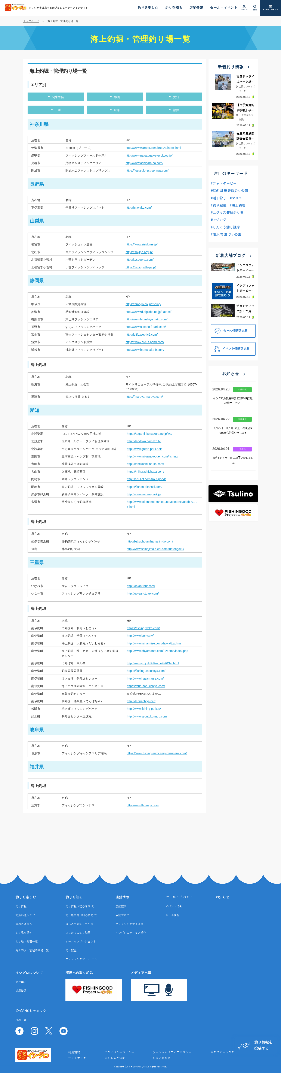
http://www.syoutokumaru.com (147, 716)
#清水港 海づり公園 (226, 235)
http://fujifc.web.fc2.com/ (142, 334)
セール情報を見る (230, 331)
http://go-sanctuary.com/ (143, 593)
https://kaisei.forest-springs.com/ (147, 170)
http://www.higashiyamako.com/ (146, 319)
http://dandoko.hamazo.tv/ (144, 441)
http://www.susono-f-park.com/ (146, 327)
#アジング (218, 220)
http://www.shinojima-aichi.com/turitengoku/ (155, 549)
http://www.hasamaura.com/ (145, 678)
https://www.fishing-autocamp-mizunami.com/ (157, 753)
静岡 (117, 97)
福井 (176, 110)
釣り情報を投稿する (254, 1045)
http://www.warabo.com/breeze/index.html (153, 147)
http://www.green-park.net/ (144, 449)
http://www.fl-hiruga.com (142, 805)
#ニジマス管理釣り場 (227, 213)
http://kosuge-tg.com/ (140, 259)
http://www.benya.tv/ (140, 635)
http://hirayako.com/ (139, 207)
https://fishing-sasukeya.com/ (146, 670)
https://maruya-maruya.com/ (144, 396)
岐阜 (117, 110)
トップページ (31, 21)
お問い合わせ (162, 1058)
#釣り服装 (218, 206)
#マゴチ (236, 198)
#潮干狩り (218, 198)
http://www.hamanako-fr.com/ (145, 349)
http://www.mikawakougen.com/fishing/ (152, 456)
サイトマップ (77, 1058)
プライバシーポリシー (119, 1052)
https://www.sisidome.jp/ (141, 244)
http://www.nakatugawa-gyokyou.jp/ (149, 155)
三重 (58, 110)
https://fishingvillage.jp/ (141, 267)
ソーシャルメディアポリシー (172, 1052)
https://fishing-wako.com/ (143, 628)
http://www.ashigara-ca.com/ (144, 163)
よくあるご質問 (114, 1058)
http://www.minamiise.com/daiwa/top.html (154, 643)
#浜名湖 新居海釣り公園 (229, 191)
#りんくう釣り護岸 (225, 227)
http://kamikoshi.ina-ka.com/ (145, 464)
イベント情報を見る (231, 349)
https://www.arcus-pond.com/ (145, 342)
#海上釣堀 (237, 206)
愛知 (176, 97)
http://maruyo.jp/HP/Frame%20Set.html (153, 663)
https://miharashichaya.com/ (145, 471)
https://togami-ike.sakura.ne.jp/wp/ (149, 433)
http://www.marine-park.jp (144, 494)
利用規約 (74, 1052)
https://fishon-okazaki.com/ (144, 487)
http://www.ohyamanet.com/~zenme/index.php (157, 651)
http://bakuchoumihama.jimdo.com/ (150, 541)
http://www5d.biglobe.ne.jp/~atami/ (148, 312)
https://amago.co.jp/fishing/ (143, 304)
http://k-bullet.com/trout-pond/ (146, 479)
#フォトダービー (224, 184)
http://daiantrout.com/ (141, 586)
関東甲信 (58, 97)
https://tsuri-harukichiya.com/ (146, 686)
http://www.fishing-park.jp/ (144, 708)
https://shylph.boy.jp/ (139, 252)
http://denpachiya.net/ (141, 701)
